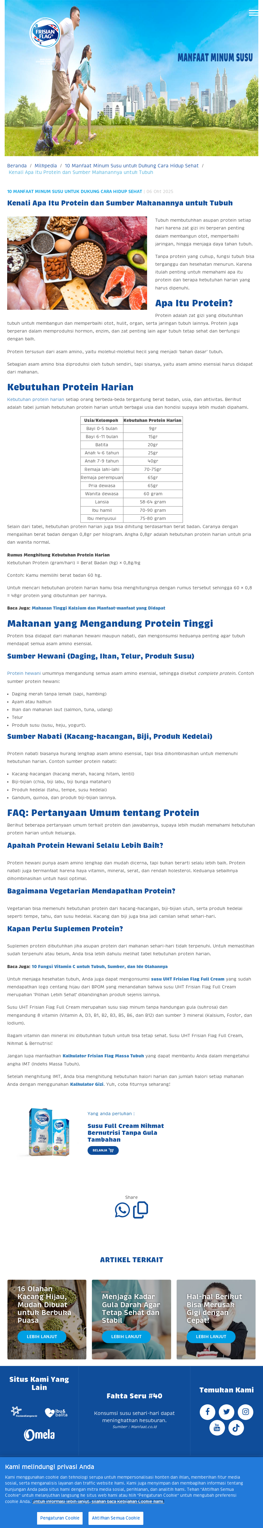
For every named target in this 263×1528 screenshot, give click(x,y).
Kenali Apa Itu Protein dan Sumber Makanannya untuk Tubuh (81, 172)
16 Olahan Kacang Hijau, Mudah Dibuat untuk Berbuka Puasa (44, 1304)
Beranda (17, 165)
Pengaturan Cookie (59, 1518)
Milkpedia (46, 165)
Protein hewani (24, 673)
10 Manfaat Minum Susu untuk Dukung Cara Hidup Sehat (132, 165)
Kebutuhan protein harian (35, 399)
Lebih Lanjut (42, 1336)
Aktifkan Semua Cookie (116, 1518)
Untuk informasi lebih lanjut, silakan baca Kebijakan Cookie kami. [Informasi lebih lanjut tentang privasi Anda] (98, 1502)
